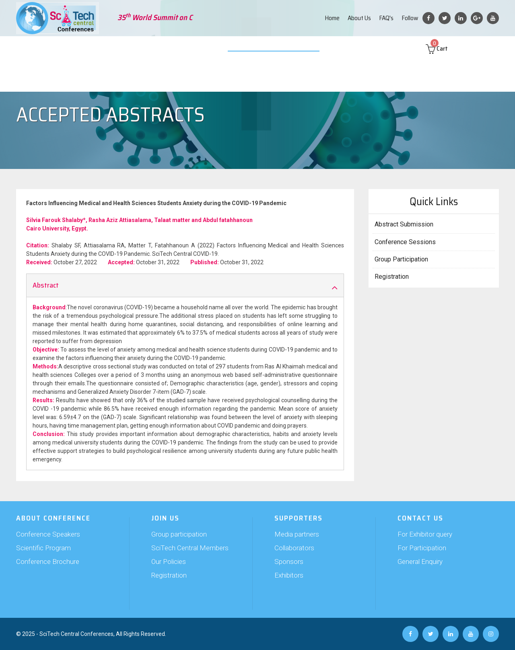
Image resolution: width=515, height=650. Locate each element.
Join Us (152, 48)
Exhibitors (288, 575)
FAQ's (386, 18)
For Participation (422, 548)
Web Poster (310, 48)
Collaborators (294, 548)
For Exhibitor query (425, 534)
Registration (392, 276)
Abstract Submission (107, 48)
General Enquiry (420, 561)
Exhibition (220, 48)
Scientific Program (43, 548)
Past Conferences (357, 48)
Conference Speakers (48, 534)
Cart (444, 48)
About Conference (48, 48)
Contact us (403, 48)
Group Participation (401, 259)
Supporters (184, 48)
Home (332, 18)
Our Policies (168, 561)
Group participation (179, 534)
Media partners (296, 534)
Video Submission (264, 48)
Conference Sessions (405, 242)
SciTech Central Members (190, 548)
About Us (359, 18)
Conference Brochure (47, 561)
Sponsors (288, 561)
